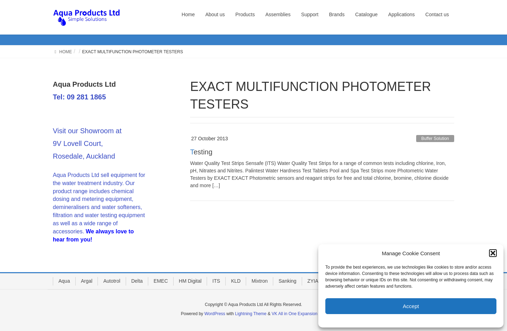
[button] (492, 253)
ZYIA (312, 281)
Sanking (287, 281)
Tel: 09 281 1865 (79, 97)
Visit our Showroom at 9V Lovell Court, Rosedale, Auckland (87, 143)
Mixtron (259, 281)
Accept (411, 306)
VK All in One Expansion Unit (298, 313)
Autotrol (111, 281)
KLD (235, 281)
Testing (201, 152)
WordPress (214, 313)
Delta (137, 281)
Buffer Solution (435, 138)
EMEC (161, 281)
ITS (216, 281)
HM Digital (190, 281)
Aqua (64, 281)
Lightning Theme (251, 313)
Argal (87, 281)
